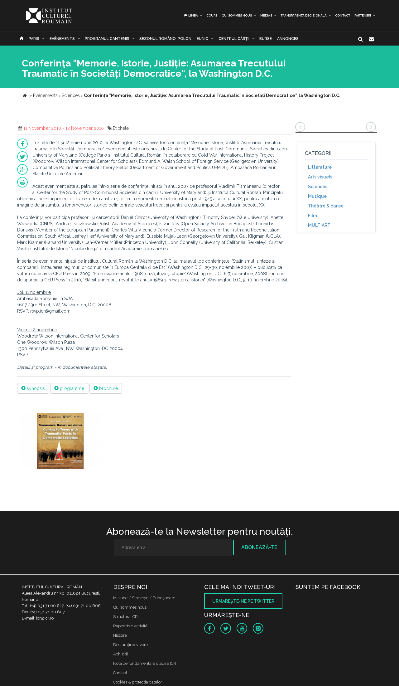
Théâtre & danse (326, 205)
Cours (211, 15)
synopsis (33, 388)
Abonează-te (259, 547)
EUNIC (202, 38)
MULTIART (319, 225)
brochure (106, 388)
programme (69, 388)
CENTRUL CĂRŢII (234, 38)
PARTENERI (362, 15)
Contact (342, 15)
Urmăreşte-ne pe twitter (243, 601)
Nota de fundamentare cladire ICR (144, 663)
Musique (317, 196)
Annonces (288, 38)
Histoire (120, 635)
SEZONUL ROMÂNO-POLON (165, 38)
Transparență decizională (304, 15)
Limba (190, 15)
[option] (60, 442)
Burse (265, 38)
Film (312, 215)
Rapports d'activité (130, 626)
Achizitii (120, 654)
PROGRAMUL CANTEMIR (107, 38)
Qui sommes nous (237, 15)
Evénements (62, 38)
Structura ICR (125, 616)
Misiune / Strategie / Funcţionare (144, 598)
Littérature (320, 167)
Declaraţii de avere (130, 644)
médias (266, 15)
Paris (34, 38)
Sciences (317, 186)
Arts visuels (320, 176)
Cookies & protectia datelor (137, 682)
